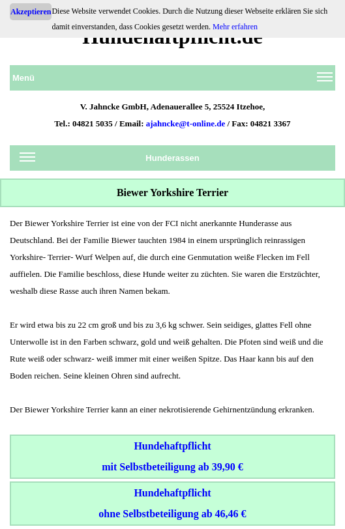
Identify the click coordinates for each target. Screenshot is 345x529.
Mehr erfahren (235, 26)
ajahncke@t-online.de (186, 123)
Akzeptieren (30, 11)
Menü (172, 80)
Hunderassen (110, 160)
